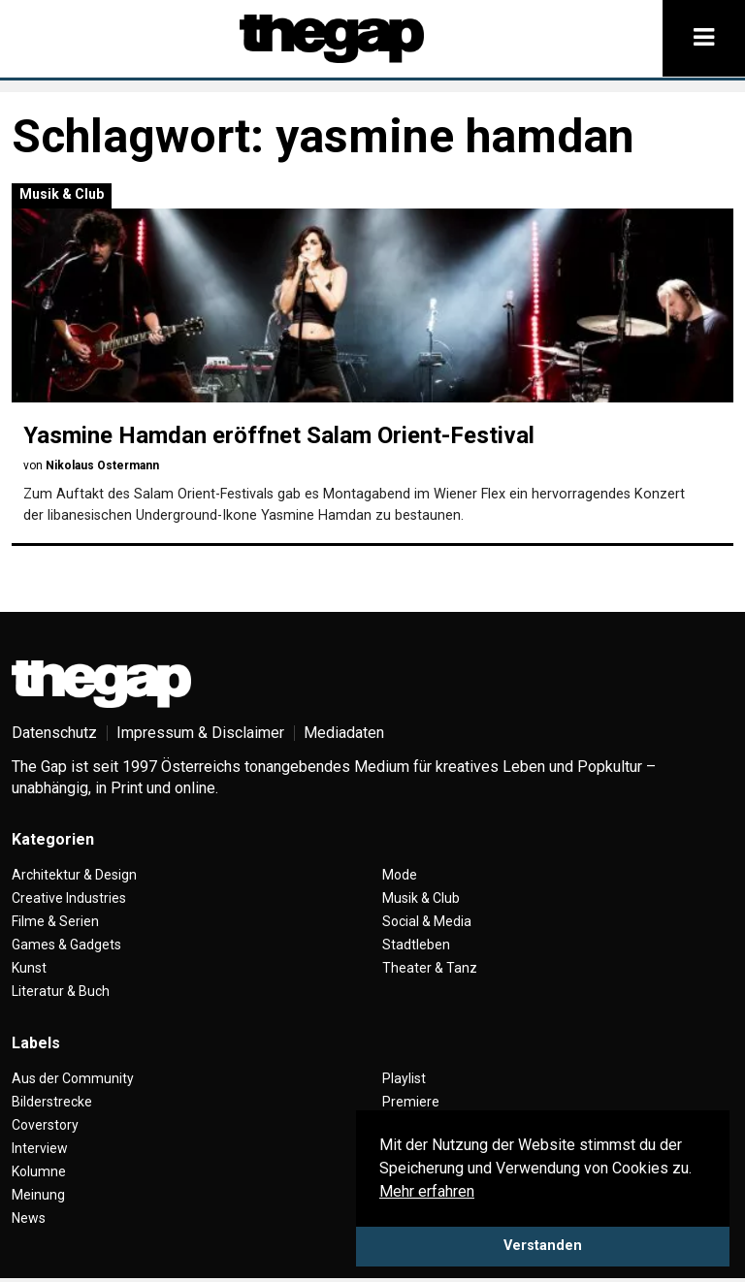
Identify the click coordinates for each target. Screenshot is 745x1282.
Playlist (404, 1078)
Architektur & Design (74, 874)
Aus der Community (73, 1078)
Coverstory (45, 1125)
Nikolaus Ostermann (102, 465)
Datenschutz (54, 732)
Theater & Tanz (429, 968)
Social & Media (426, 921)
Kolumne (39, 1171)
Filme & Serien (55, 921)
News (29, 1218)
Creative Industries (69, 898)
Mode (399, 874)
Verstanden (542, 1245)
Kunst (29, 968)
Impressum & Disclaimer (200, 732)
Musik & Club (61, 194)
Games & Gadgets (66, 944)
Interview (40, 1148)
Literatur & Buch (61, 991)
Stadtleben (416, 944)
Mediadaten (344, 732)
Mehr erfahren (426, 1191)
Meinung (38, 1194)
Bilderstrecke (52, 1101)
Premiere (410, 1101)
